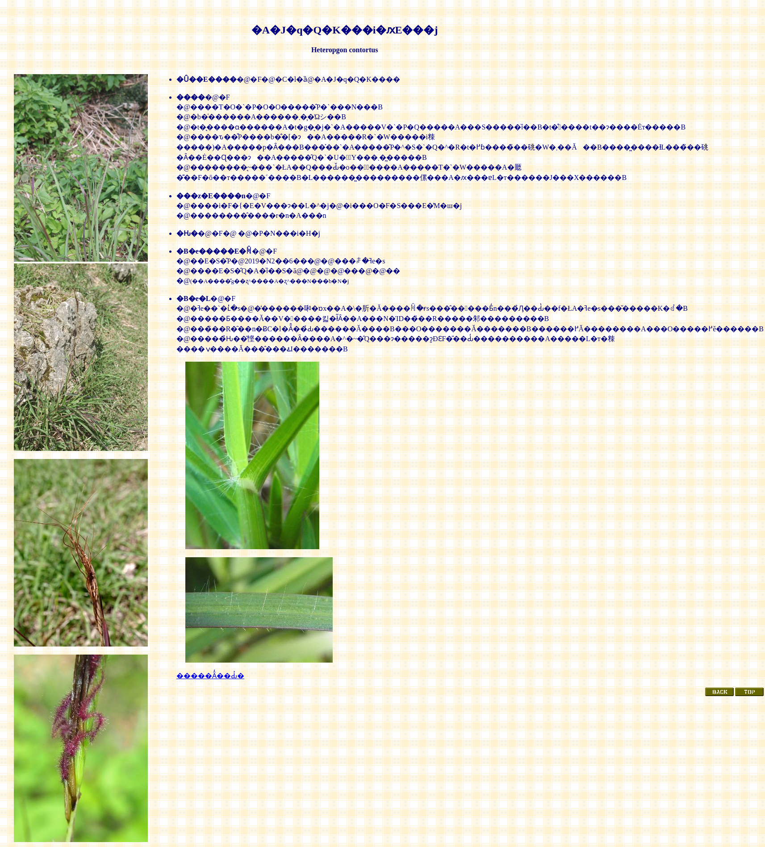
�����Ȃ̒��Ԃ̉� (210, 676)
